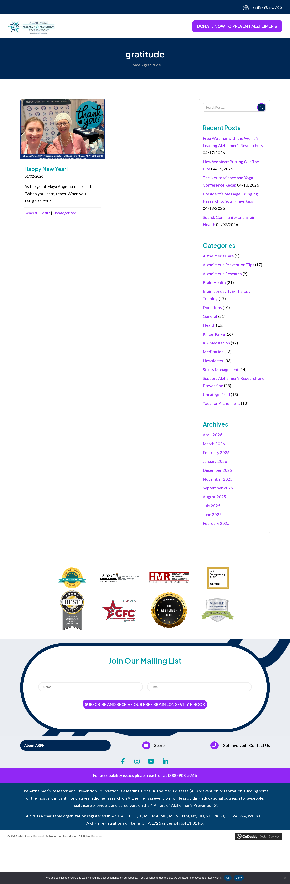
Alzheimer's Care (218, 258)
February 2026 (216, 454)
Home (134, 67)
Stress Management (221, 371)
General (30, 215)
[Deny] (285, 878)
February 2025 (216, 525)
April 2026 (212, 437)
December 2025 (217, 472)
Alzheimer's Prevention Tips (228, 267)
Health (44, 215)
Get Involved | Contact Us (246, 747)
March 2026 (214, 446)
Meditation (213, 354)
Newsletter (213, 363)
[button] (65, 748)
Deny (239, 877)
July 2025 (212, 508)
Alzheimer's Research (222, 276)
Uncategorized (64, 215)
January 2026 (215, 463)
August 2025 (214, 499)
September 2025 (218, 490)
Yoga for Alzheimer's (221, 405)
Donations (212, 309)
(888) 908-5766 (267, 7)
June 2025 (212, 516)
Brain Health (214, 284)
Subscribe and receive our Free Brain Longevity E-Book (145, 706)
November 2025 (218, 481)
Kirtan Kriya (214, 336)
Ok (227, 877)
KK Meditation (216, 345)
